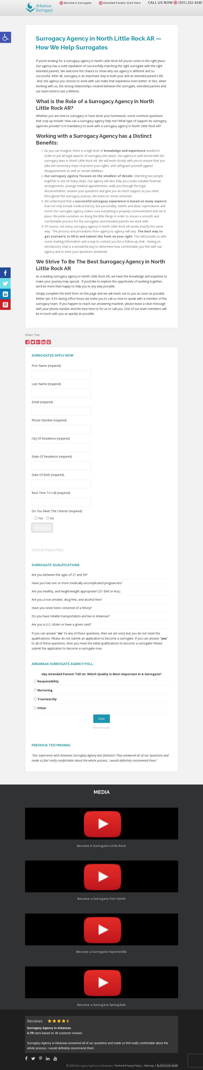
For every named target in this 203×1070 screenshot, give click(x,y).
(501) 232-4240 (189, 2)
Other (41, 708)
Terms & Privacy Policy (47, 549)
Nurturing (45, 690)
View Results (101, 728)
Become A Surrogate (73, 3)
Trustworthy (47, 699)
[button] (5, 37)
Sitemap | (151, 1065)
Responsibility (48, 681)
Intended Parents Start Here (117, 3)
